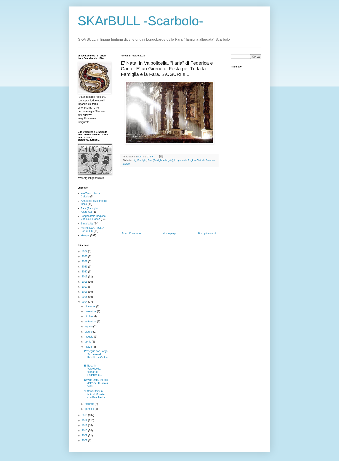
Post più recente (131, 233)
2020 (85, 271)
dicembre (90, 306)
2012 (85, 420)
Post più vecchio (207, 233)
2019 (85, 276)
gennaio (90, 408)
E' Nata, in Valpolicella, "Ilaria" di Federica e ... (93, 370)
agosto (89, 326)
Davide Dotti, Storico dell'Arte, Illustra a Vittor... (96, 383)
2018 (85, 281)
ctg (134, 160)
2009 (85, 435)
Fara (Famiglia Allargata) (160, 160)
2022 (85, 261)
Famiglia (141, 160)
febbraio (90, 403)
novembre (91, 311)
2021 (85, 266)
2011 (85, 425)
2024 (85, 251)
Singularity (87, 223)
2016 (85, 291)
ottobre (89, 316)
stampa (126, 164)
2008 (85, 440)
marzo (89, 346)
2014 (85, 301)
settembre (91, 321)
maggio (89, 336)
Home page (169, 233)
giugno (89, 331)
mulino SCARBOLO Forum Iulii (92, 229)
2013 (85, 415)
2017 (85, 286)
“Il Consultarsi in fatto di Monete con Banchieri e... (95, 394)
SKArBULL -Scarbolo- (140, 21)
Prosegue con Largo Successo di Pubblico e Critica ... (95, 356)
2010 (85, 430)
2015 (85, 296)
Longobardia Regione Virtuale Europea (194, 160)
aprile (88, 341)
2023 (85, 256)
